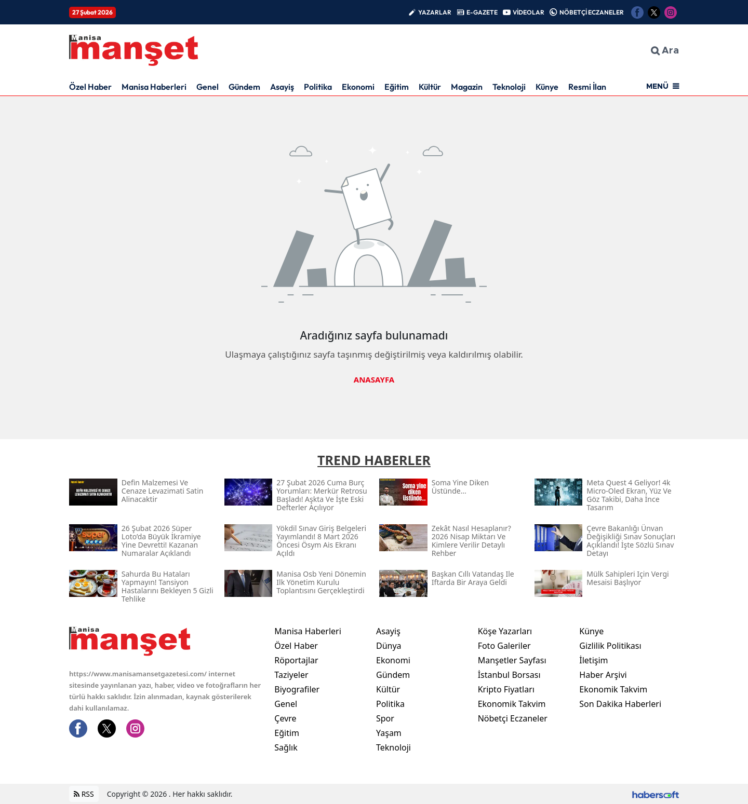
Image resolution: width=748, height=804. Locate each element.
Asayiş (282, 86)
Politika (318, 86)
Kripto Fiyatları (506, 689)
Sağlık (285, 747)
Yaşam (389, 733)
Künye (547, 86)
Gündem (244, 86)
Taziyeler (291, 674)
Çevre (285, 718)
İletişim (593, 660)
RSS (84, 794)
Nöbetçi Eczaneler (512, 718)
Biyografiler (296, 689)
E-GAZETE (482, 12)
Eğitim (396, 86)
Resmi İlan (587, 86)
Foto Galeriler (504, 645)
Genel (207, 86)
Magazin (467, 86)
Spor (385, 718)
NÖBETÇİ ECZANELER (591, 12)
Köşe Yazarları (505, 631)
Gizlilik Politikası (610, 645)
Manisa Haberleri (154, 86)
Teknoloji (509, 86)
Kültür (430, 86)
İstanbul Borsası (509, 674)
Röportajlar (296, 660)
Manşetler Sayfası (512, 660)
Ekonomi (358, 86)
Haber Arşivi (602, 674)
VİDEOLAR (528, 12)
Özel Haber (90, 86)
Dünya (389, 645)
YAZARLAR (434, 12)
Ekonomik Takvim (512, 704)
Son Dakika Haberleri (620, 704)
